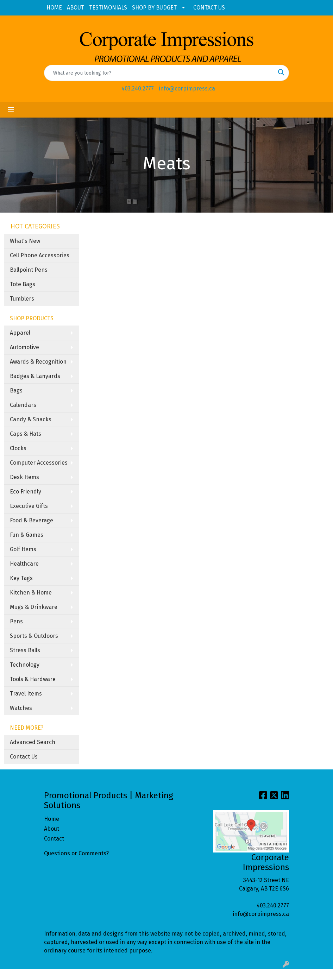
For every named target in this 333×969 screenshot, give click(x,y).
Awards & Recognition (38, 361)
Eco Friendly (25, 491)
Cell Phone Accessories (39, 255)
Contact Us (24, 756)
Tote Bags (22, 284)
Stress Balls (25, 650)
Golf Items (23, 549)
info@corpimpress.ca (187, 88)
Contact (54, 838)
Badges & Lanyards (35, 376)
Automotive (24, 347)
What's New (25, 241)
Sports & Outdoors (34, 636)
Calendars (23, 405)
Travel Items (26, 693)
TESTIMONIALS (108, 7)
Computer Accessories (39, 462)
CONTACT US (209, 7)
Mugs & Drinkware (33, 607)
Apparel (20, 332)
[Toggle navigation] (11, 110)
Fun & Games (26, 534)
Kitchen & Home (31, 592)
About (51, 828)
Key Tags (21, 578)
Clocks (18, 448)
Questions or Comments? (76, 853)
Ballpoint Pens (29, 269)
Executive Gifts (29, 506)
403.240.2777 (137, 88)
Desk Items (24, 477)
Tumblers (22, 298)
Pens (16, 621)
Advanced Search (32, 742)
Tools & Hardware (33, 679)
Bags (16, 390)
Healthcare (24, 563)
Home (51, 819)
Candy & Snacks (30, 419)
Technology (24, 664)
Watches (21, 708)
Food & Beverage (31, 520)
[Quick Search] (159, 73)
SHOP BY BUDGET (154, 7)
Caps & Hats (25, 433)
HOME (54, 7)
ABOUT (75, 7)
